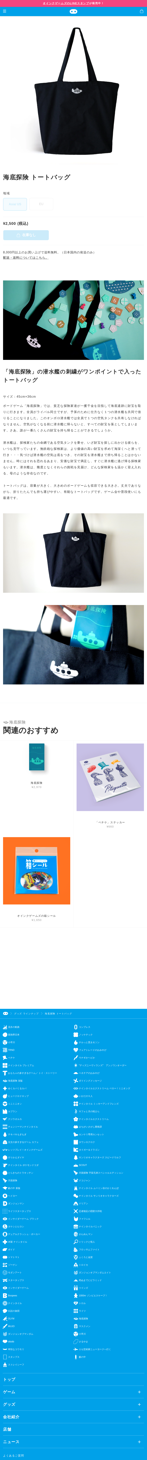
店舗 (7, 1429)
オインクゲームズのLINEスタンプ (66, 3)
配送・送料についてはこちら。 (26, 257)
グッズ (9, 1404)
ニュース (11, 1442)
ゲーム (9, 1392)
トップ (9, 1379)
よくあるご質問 (13, 1455)
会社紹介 (11, 1417)
